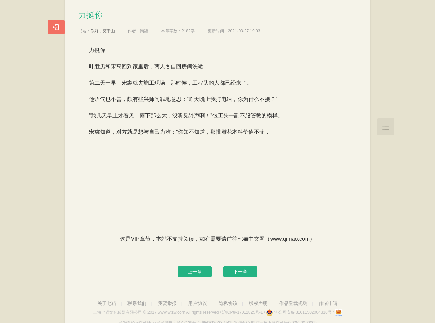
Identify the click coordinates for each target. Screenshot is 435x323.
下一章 (240, 271)
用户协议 (197, 303)
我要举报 (167, 303)
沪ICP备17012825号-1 (242, 312)
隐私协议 (228, 303)
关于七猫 (106, 303)
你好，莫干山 (102, 31)
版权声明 (258, 303)
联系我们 (136, 303)
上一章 (195, 271)
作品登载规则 (293, 303)
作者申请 (328, 303)
